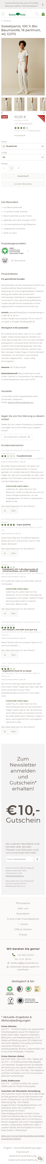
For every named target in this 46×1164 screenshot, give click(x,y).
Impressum (23, 1152)
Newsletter (23, 913)
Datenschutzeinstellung (23, 1160)
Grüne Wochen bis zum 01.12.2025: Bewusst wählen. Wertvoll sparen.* (21, 4)
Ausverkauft (23, 176)
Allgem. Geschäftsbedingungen (22, 1148)
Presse (23, 934)
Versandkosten (25, 123)
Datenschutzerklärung (15, 876)
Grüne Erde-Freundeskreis (23, 919)
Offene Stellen (23, 929)
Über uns (23, 908)
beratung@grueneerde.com (20, 402)
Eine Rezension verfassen (15, 437)
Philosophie (23, 903)
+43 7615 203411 (25, 955)
